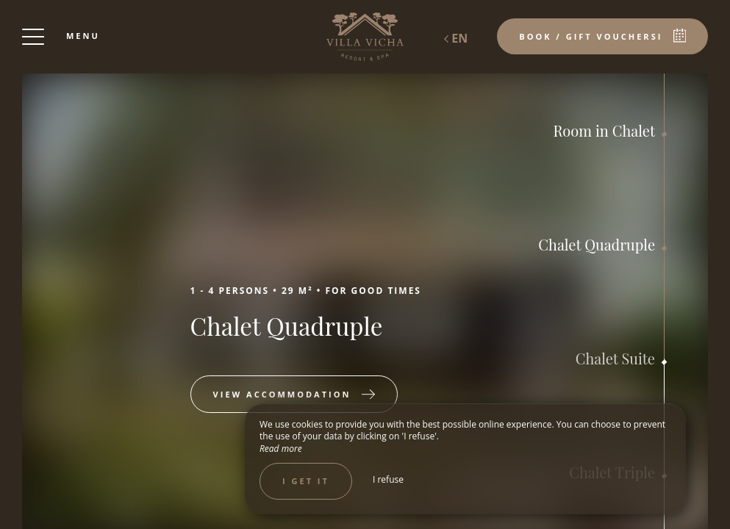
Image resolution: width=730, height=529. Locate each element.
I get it (305, 480)
